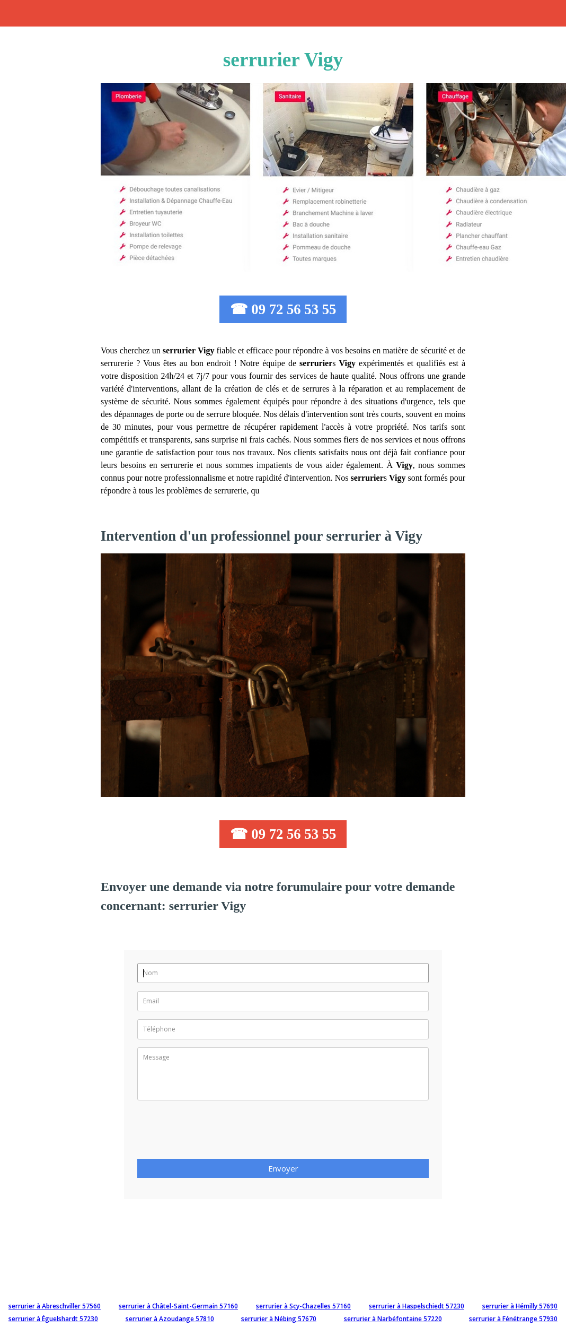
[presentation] (217, 1132)
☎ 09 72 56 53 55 (283, 309)
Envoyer (283, 1168)
